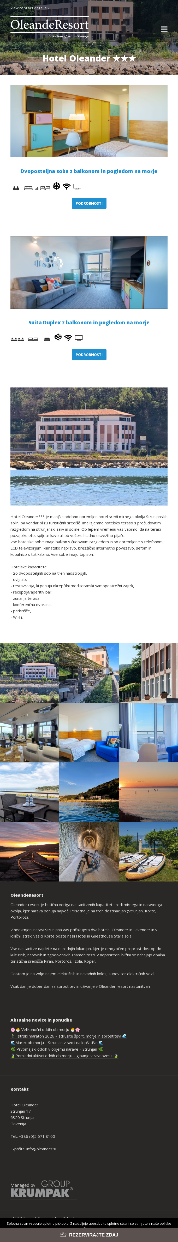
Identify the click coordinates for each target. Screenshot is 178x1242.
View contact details (29, 7)
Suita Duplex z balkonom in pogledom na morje (89, 322)
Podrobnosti (89, 203)
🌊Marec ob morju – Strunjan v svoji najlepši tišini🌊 (56, 1042)
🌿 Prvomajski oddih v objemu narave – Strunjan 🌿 (56, 1049)
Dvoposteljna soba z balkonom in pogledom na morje (89, 171)
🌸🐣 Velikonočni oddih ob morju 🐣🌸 (45, 1029)
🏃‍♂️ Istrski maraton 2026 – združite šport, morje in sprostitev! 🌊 (68, 1036)
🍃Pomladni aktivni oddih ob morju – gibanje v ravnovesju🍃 (64, 1055)
